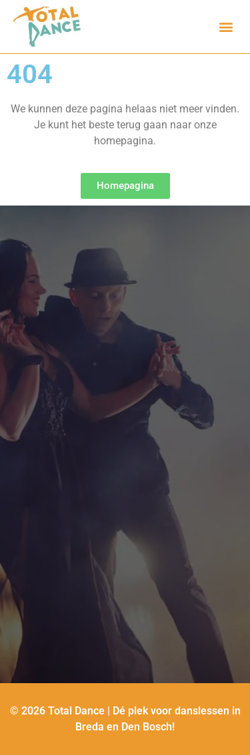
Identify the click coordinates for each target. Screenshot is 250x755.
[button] (226, 27)
